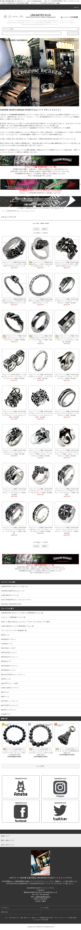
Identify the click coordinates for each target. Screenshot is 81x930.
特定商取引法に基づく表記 (46, 917)
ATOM (46, 919)
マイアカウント (5, 907)
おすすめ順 (36, 223)
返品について (35, 917)
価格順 (42, 223)
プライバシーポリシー (59, 917)
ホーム (3, 211)
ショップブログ (36, 919)
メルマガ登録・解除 (71, 917)
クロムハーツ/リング (30, 211)
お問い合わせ (4, 912)
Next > (45, 229)
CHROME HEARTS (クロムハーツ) (15, 211)
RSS (43, 919)
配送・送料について (25, 917)
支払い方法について (14, 917)
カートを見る (45, 907)
